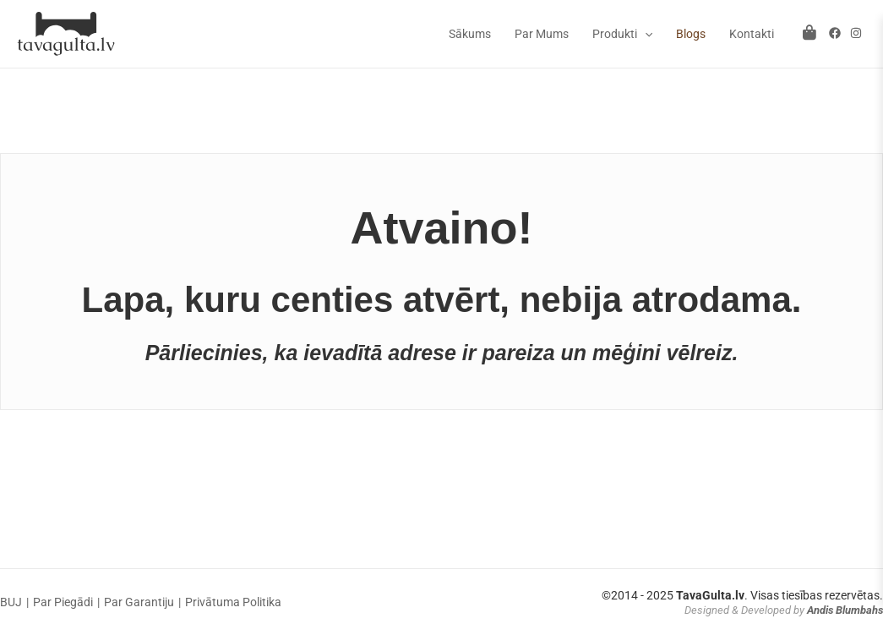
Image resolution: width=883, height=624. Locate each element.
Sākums (470, 34)
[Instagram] (856, 33)
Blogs (691, 34)
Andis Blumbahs (845, 610)
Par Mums (542, 34)
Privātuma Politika (233, 602)
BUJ (11, 602)
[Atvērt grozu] (809, 33)
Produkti (622, 34)
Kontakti (751, 34)
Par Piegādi (63, 602)
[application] (644, 34)
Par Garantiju (139, 602)
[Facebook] (835, 33)
